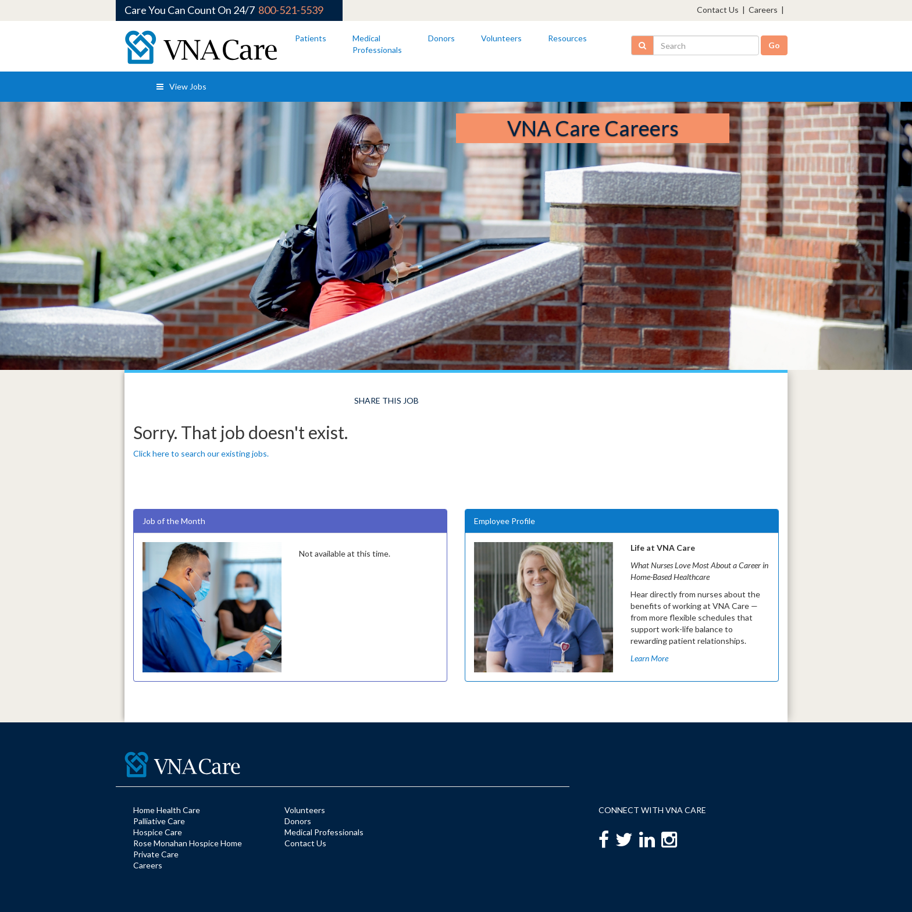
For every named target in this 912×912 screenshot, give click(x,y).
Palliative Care (159, 821)
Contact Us (718, 10)
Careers (763, 10)
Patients (310, 38)
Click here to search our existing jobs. (201, 453)
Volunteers (501, 38)
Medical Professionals (324, 832)
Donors (441, 38)
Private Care (156, 854)
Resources (567, 38)
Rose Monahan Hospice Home (187, 843)
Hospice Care (157, 832)
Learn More (649, 658)
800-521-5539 (290, 9)
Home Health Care (166, 810)
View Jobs (181, 86)
